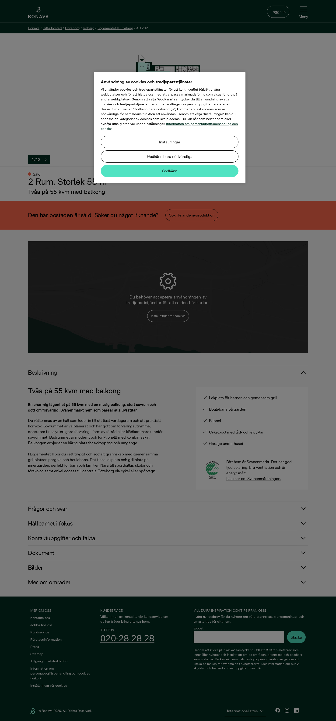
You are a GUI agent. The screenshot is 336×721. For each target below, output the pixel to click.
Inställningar (169, 142)
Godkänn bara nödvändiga (169, 156)
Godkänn (169, 171)
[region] (169, 127)
